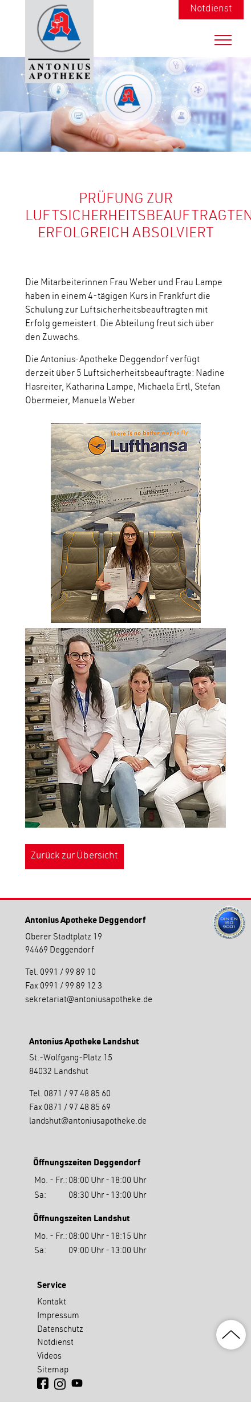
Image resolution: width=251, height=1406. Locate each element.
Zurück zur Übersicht (74, 856)
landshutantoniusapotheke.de (88, 1121)
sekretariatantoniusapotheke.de (88, 1000)
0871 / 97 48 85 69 (77, 1108)
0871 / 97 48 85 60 (77, 1094)
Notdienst (211, 9)
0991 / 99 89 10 (68, 973)
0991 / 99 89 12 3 (71, 986)
